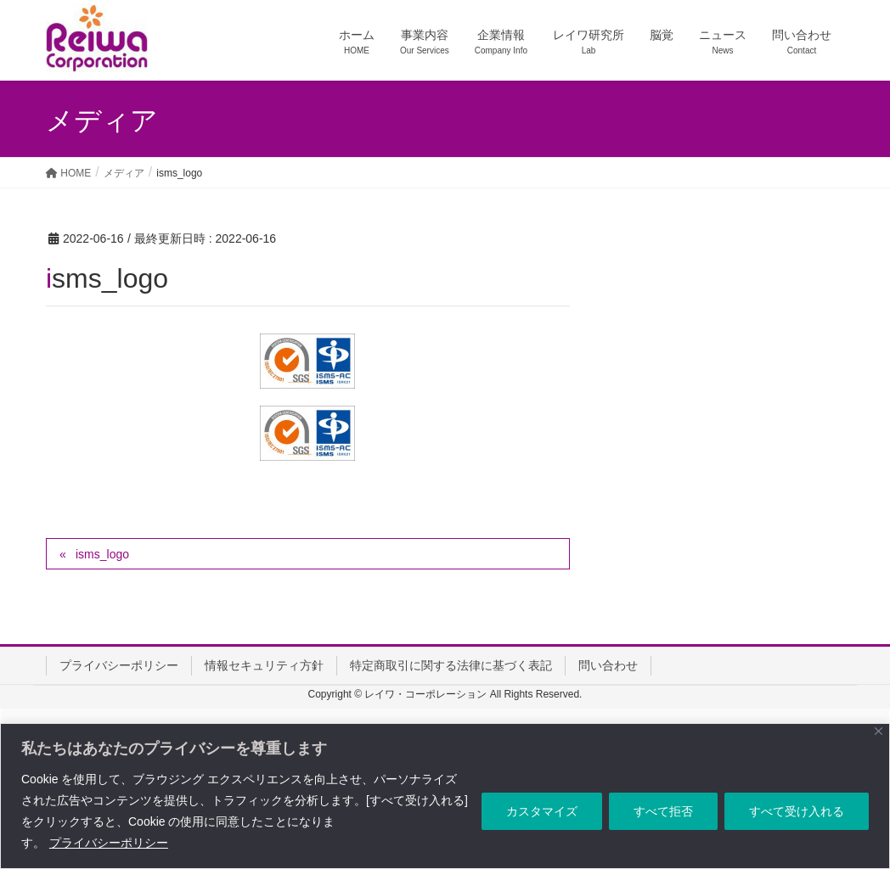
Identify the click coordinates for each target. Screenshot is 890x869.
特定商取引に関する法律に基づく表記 (451, 665)
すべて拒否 (663, 811)
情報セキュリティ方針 (264, 665)
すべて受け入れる (796, 811)
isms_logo (102, 554)
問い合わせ (608, 665)
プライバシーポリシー (108, 842)
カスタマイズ (541, 811)
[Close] (878, 731)
